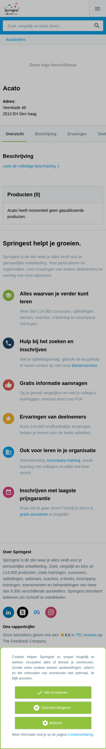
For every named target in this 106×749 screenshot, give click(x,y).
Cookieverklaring (80, 735)
